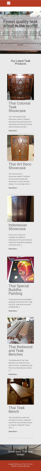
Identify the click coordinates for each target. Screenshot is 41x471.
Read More (13, 131)
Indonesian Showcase (18, 227)
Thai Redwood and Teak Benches (21, 351)
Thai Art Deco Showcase (20, 166)
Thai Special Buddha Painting (19, 290)
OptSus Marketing (24, 466)
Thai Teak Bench (17, 410)
